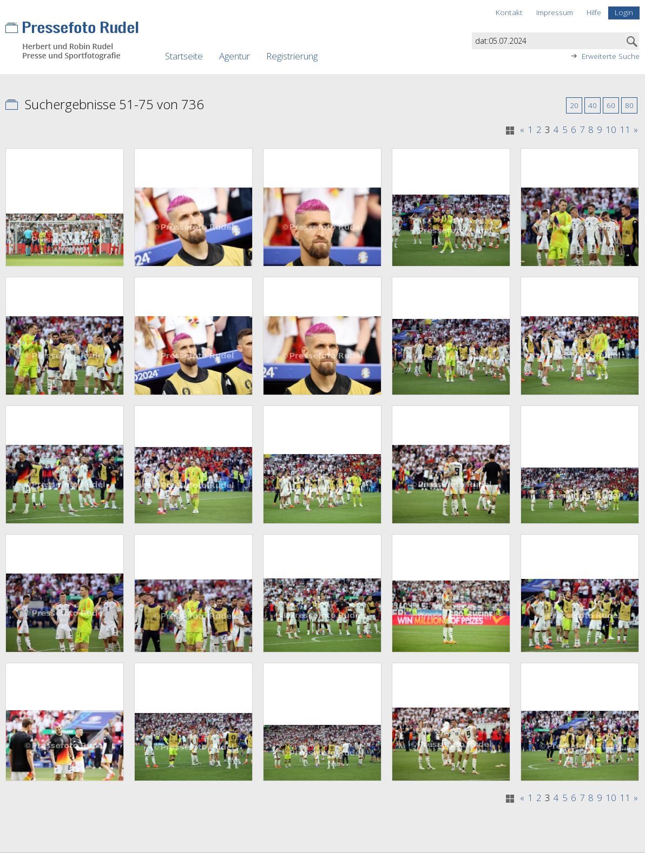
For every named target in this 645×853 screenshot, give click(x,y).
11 (625, 130)
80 (629, 105)
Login (624, 12)
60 (611, 105)
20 (574, 105)
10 (610, 130)
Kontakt (509, 12)
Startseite (184, 56)
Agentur (234, 56)
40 (592, 105)
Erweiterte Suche (611, 56)
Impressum (554, 12)
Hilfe (594, 12)
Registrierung (292, 56)
